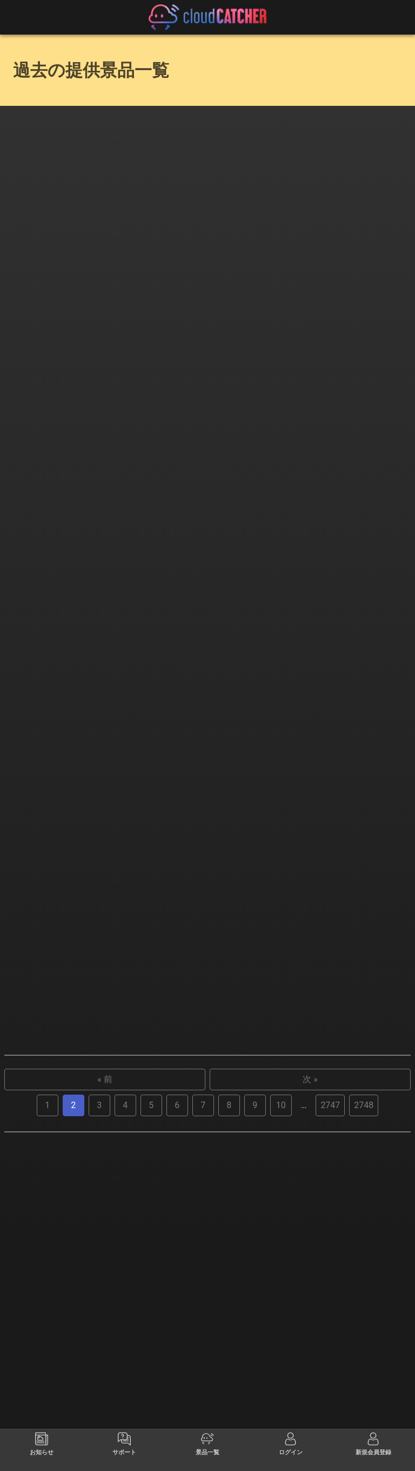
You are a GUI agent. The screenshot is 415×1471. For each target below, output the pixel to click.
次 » (310, 1310)
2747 (330, 1336)
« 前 (104, 1310)
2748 (363, 1336)
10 (281, 1336)
